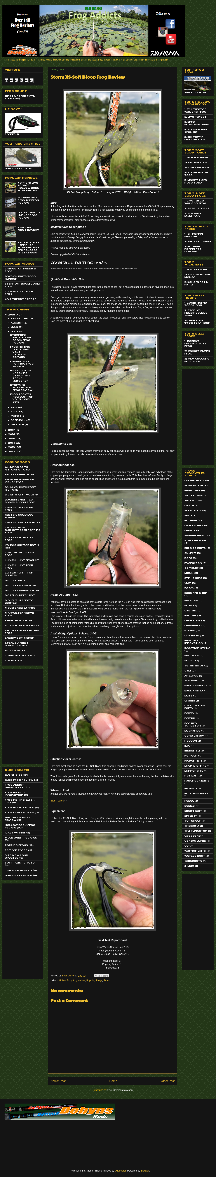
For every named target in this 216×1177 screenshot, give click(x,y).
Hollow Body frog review (72, 980)
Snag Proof (193, 486)
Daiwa (189, 713)
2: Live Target (195, 117)
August (17, 323)
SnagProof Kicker (19, 638)
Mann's (189, 531)
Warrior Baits (195, 851)
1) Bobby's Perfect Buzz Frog (195, 343)
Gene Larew (194, 736)
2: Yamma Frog (195, 163)
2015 (12, 439)
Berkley (191, 601)
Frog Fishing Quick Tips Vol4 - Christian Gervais (20, 352)
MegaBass (192, 626)
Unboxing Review (18, 875)
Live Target (193, 526)
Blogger (145, 1170)
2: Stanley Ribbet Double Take (195, 313)
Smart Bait (193, 811)
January (18, 425)
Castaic (190, 611)
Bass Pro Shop (195, 593)
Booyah (190, 521)
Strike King (193, 578)
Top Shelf (192, 821)
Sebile (189, 806)
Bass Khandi (194, 691)
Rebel (189, 801)
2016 (12, 434)
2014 (12, 443)
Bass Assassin (195, 686)
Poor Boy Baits (196, 793)
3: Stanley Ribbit (197, 168)
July (15, 327)
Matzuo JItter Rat (20, 595)
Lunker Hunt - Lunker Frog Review (28, 215)
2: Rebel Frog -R (196, 208)
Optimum (191, 636)
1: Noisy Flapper (196, 158)
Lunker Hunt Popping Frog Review (22, 364)
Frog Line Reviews (19, 813)
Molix (188, 573)
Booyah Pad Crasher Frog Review (28, 200)
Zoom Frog (14, 661)
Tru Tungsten (195, 831)
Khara (189, 506)
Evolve (190, 616)
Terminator (194, 666)
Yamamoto (193, 861)
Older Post (168, 1081)
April (15, 412)
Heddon (190, 741)
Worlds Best (194, 856)
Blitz (188, 696)
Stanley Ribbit (196, 541)
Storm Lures (57, 800)
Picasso (190, 788)
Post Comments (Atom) (120, 1090)
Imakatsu (192, 751)
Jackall (190, 501)
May (14, 407)
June (15, 332)
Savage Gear (194, 536)
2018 (12, 315)
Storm (107, 980)
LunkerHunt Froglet (22, 560)
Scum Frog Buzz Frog (22, 626)
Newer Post (58, 1081)
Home (113, 1081)
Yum (187, 583)
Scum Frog (193, 511)
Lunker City (194, 771)
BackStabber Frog (19, 475)
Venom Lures (195, 841)
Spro (188, 516)
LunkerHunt (194, 481)
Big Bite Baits (195, 548)
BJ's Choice (14, 775)
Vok (187, 846)
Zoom (189, 588)
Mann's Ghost (16, 580)
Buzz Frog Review (19, 780)
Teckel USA (193, 496)
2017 (12, 430)
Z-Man (189, 866)
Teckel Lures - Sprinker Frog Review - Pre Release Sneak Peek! (28, 248)
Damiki (189, 718)
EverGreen (193, 563)
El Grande (192, 731)
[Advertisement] (17, 715)
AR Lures (191, 676)
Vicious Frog (15, 651)
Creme (189, 701)
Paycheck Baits (197, 781)
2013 (12, 447)
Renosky (191, 656)
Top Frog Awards (18, 870)
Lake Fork (192, 621)
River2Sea (192, 491)
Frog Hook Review (19, 808)
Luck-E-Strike (195, 766)
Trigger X (191, 826)
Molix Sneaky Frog (20, 608)
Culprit (190, 553)
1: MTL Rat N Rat (196, 270)
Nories (189, 631)
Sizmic (189, 661)
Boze (188, 606)
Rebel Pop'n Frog (18, 621)
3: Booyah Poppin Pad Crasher (193, 249)
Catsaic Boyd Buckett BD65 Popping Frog (22, 530)
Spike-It (190, 816)
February (18, 420)
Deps (188, 558)
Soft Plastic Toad (20, 863)
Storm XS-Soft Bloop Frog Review (21, 387)
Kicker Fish (193, 761)
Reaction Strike (197, 648)
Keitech (190, 756)
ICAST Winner (15, 833)
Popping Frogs (94, 980)
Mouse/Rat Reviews (21, 838)
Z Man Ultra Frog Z (20, 656)
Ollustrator (120, 1170)
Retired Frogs (16, 850)
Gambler (191, 568)
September (20, 319)
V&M (187, 671)
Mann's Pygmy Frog (20, 585)
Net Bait (191, 776)
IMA (187, 746)
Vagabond (192, 836)
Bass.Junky (68, 975)
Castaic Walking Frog (22, 523)
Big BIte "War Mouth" (21, 495)
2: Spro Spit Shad (197, 241)
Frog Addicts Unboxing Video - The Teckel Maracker (20, 376)
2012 (12, 452)
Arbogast (192, 681)
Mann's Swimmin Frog (22, 590)
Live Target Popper (20, 299)
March (16, 416)
